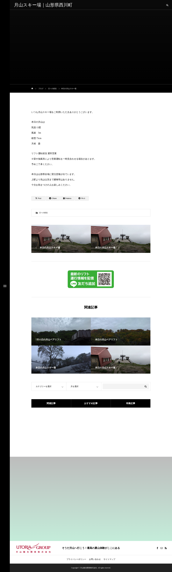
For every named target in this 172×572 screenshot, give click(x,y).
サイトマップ (109, 559)
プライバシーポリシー (76, 559)
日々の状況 (43, 213)
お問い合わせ (95, 559)
